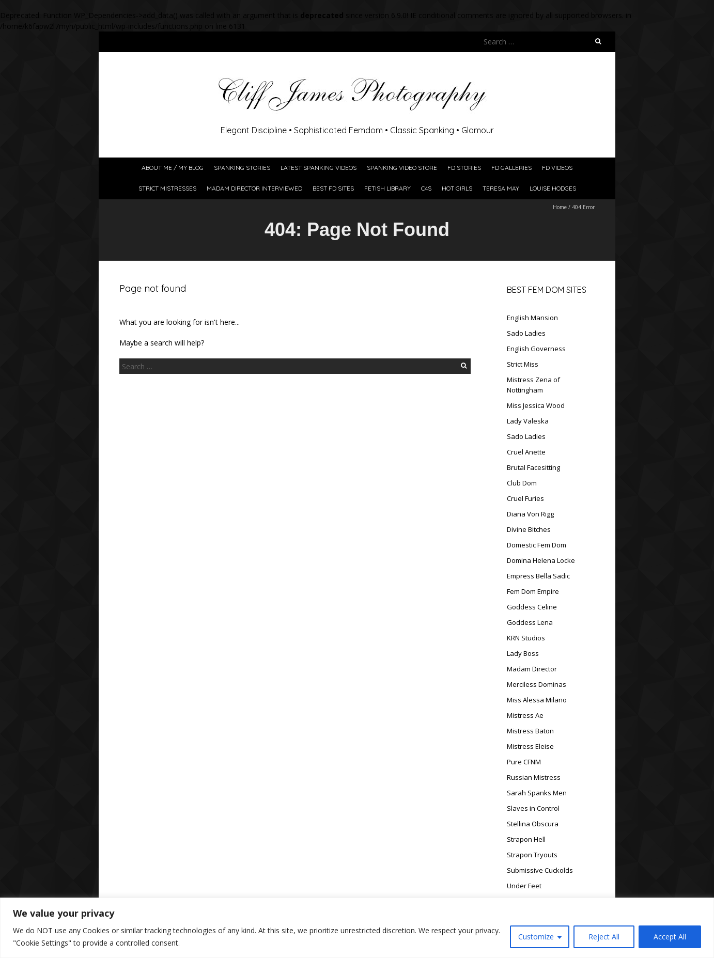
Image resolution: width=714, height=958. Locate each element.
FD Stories (464, 167)
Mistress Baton (530, 730)
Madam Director (532, 668)
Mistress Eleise (530, 746)
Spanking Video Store (402, 167)
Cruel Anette (526, 452)
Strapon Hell (526, 839)
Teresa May (501, 188)
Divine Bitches (529, 529)
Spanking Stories (242, 167)
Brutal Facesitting (533, 467)
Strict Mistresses (167, 188)
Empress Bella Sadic (538, 575)
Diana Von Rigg (530, 514)
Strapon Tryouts (532, 854)
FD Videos (557, 167)
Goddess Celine (532, 606)
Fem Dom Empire (533, 591)
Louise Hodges (553, 188)
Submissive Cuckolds (540, 870)
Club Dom (522, 483)
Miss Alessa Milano (537, 699)
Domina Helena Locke (541, 560)
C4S (426, 188)
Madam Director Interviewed (254, 188)
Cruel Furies (525, 498)
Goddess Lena (530, 622)
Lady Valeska (528, 421)
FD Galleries (511, 167)
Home (560, 207)
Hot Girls (457, 188)
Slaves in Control (533, 808)
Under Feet (524, 885)
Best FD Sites (333, 188)
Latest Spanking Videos (318, 167)
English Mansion (532, 317)
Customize (536, 936)
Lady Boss (523, 653)
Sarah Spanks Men (537, 792)
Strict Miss (522, 364)
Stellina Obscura (532, 823)
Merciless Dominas (536, 684)
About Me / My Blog (173, 167)
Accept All (670, 936)
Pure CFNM (524, 761)
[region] (357, 928)
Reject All (603, 936)
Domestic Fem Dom (536, 544)
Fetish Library (387, 188)
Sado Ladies (526, 333)
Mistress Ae (525, 715)
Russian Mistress (534, 777)
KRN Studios (526, 637)
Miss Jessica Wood (536, 405)
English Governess (536, 348)
